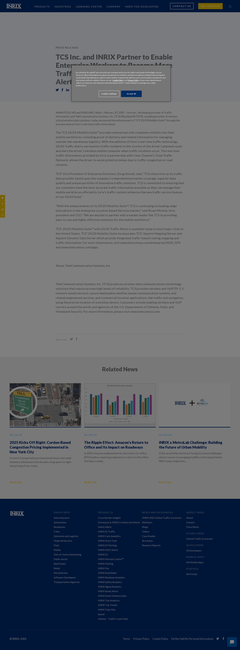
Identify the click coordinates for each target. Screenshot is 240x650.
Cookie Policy (117, 80)
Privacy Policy (133, 80)
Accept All (131, 94)
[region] (121, 83)
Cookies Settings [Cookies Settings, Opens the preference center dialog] (109, 94)
